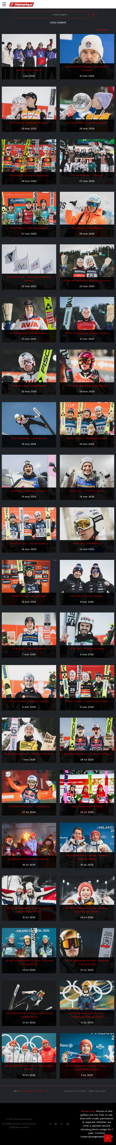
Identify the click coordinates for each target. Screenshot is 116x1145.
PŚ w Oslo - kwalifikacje (87, 543)
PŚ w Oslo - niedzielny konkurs (29, 490)
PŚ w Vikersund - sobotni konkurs (28, 333)
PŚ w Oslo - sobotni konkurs (87, 490)
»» (46, 1091)
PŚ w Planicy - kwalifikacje (87, 228)
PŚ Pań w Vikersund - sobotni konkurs (87, 333)
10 (41, 1091)
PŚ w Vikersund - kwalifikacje (29, 385)
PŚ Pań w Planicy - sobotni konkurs (87, 122)
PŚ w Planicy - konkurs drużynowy (29, 175)
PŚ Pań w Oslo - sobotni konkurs (29, 543)
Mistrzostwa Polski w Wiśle (87, 806)
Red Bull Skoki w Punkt (29, 70)
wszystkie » (102, 29)
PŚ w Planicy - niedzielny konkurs (29, 122)
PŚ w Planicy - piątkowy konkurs (29, 228)
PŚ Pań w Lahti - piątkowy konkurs (29, 701)
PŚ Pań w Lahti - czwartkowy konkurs (87, 701)
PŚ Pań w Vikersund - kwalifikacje (87, 385)
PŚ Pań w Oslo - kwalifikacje (29, 596)
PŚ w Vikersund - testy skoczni (29, 438)
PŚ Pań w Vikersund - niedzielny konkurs (87, 280)
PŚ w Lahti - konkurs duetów (87, 596)
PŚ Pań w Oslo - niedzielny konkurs (87, 438)
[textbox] (50, 15)
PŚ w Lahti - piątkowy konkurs (87, 648)
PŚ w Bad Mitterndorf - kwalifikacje (28, 806)
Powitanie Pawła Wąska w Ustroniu (29, 859)
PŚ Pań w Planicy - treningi (87, 175)
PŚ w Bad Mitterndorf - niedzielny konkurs (29, 753)
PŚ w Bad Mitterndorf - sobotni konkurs (87, 753)
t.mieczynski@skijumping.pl (97, 1136)
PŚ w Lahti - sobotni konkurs (29, 648)
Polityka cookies (19, 1127)
